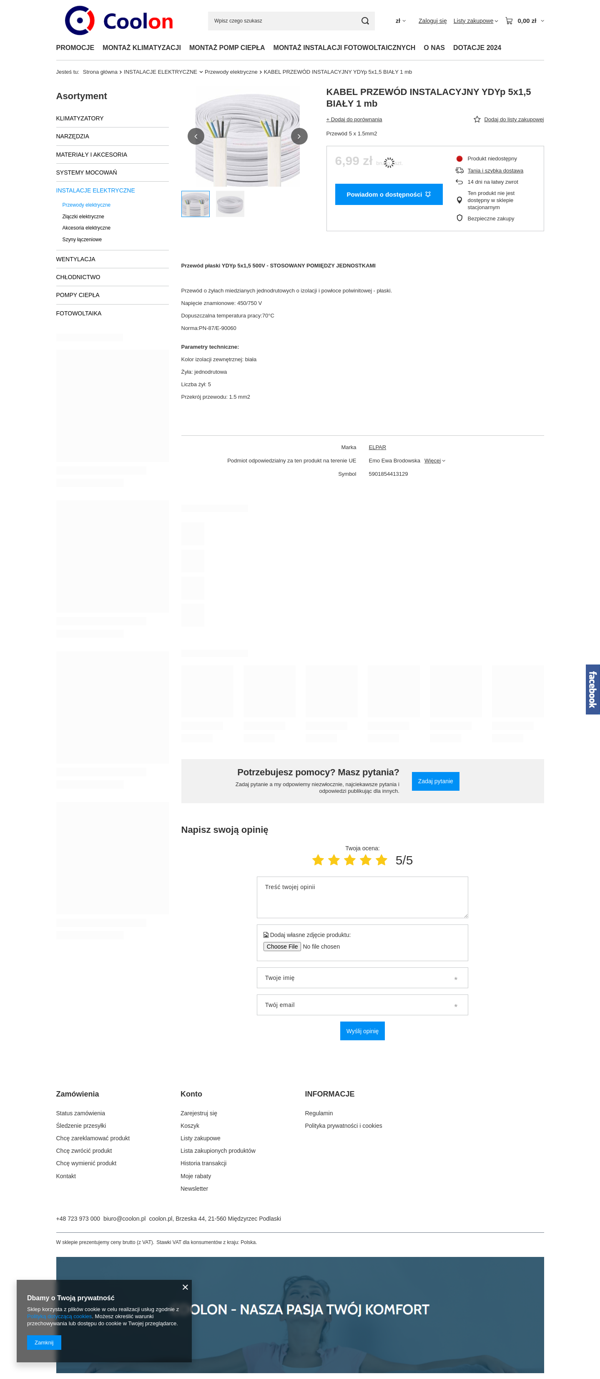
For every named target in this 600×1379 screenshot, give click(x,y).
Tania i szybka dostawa (496, 170)
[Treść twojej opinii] (362, 897)
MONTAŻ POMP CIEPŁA (227, 47)
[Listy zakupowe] (476, 21)
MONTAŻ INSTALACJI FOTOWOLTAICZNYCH (345, 47)
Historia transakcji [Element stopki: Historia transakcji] (203, 1163)
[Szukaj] (365, 21)
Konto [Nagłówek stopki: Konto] (191, 1094)
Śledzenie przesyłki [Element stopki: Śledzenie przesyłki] (81, 1125)
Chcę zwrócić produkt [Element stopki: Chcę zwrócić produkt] (84, 1150)
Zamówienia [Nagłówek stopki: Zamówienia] (77, 1094)
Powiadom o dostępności (389, 194)
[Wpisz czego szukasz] (291, 21)
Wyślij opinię (362, 1031)
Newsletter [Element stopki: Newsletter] (194, 1188)
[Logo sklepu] (120, 21)
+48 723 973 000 (78, 1218)
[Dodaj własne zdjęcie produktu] (319, 946)
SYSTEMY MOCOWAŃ (86, 172)
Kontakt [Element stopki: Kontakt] (66, 1176)
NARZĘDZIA (72, 136)
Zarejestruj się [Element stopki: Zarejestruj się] (199, 1113)
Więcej (432, 460)
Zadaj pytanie (435, 781)
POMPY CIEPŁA (78, 295)
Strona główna (100, 72)
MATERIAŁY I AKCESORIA (92, 154)
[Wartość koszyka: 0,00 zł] (524, 20)
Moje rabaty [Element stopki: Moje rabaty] (196, 1176)
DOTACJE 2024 (477, 47)
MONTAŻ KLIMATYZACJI (142, 47)
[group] (247, 136)
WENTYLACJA (75, 259)
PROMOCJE (75, 47)
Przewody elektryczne (231, 72)
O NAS (434, 47)
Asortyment (81, 96)
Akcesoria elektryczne (87, 228)
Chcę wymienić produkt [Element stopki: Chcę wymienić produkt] (86, 1163)
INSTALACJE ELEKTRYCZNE (160, 72)
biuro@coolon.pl (124, 1218)
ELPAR (378, 447)
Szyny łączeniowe (82, 239)
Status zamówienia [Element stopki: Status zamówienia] (80, 1113)
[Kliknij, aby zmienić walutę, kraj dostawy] (401, 21)
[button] (196, 136)
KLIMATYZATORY (80, 118)
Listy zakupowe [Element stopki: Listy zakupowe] (201, 1138)
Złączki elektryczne (83, 217)
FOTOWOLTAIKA (79, 313)
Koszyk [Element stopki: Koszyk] (190, 1125)
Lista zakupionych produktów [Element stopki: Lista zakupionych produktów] (218, 1150)
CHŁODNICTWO (78, 277)
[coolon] (300, 1371)
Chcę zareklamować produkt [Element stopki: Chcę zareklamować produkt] (93, 1138)
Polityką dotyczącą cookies (59, 1316)
